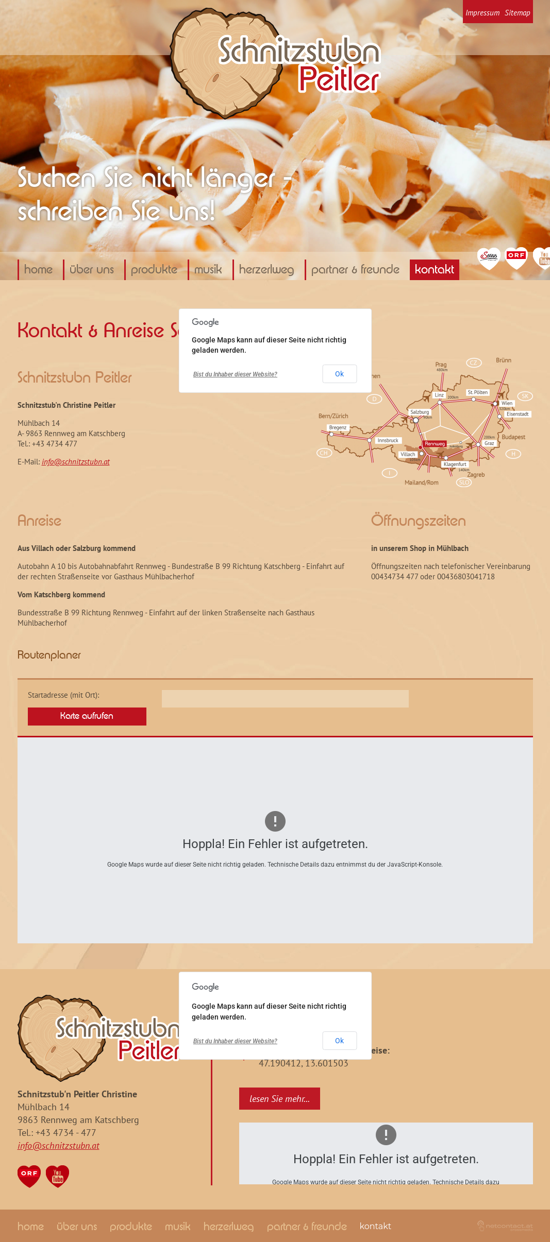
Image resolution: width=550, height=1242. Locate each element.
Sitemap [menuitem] (517, 13)
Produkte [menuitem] (154, 270)
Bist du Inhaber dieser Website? (235, 374)
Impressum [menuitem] (482, 13)
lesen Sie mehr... (279, 1099)
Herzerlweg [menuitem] (266, 270)
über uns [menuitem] (92, 270)
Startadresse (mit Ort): (63, 695)
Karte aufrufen (86, 716)
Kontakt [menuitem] (434, 270)
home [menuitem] (38, 270)
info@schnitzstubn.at (76, 462)
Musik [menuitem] (208, 270)
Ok (339, 374)
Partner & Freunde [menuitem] (355, 270)
